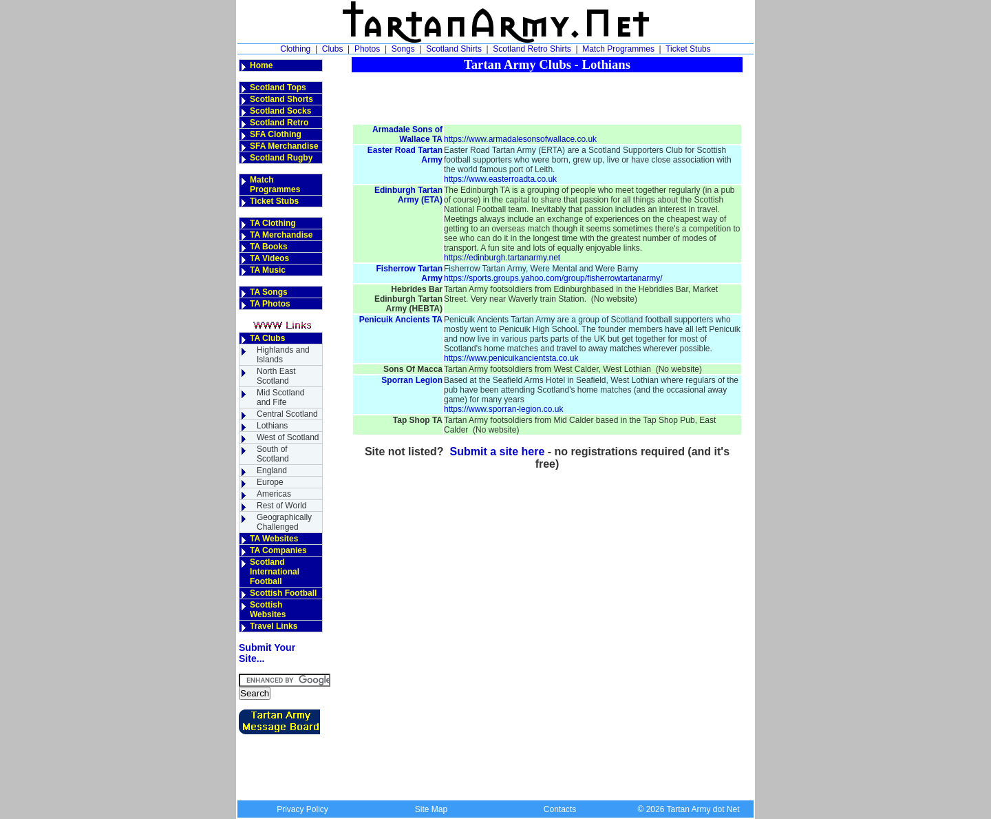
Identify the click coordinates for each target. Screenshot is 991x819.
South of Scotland (273, 454)
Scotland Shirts (454, 49)
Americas (274, 494)
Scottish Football (283, 593)
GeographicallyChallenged (284, 522)
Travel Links (273, 626)
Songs (403, 49)
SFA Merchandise (284, 146)
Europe (270, 482)
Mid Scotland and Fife (280, 397)
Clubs (332, 49)
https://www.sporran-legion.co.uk (503, 409)
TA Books (269, 246)
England (272, 470)
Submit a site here (497, 451)
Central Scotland (287, 414)
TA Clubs (267, 338)
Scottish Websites (268, 609)
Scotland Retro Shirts (532, 49)
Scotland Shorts (281, 99)
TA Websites (274, 538)
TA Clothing (273, 223)
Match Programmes (618, 49)
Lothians (272, 426)
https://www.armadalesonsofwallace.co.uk (520, 139)
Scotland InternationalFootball (274, 571)
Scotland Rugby (281, 158)
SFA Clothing (275, 134)
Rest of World (281, 505)
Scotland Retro (279, 122)
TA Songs (269, 292)
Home (261, 65)
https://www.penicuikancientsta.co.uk (511, 358)
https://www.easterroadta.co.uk (500, 179)
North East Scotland (276, 376)
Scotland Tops (278, 87)
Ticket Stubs (688, 49)
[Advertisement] (547, 93)
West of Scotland (288, 437)
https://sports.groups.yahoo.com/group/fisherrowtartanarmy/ (553, 278)
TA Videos (269, 258)
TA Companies (278, 550)
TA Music (268, 270)
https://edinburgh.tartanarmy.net (502, 257)
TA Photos (270, 304)
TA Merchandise (281, 235)
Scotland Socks (280, 111)
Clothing (295, 49)
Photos (367, 49)
